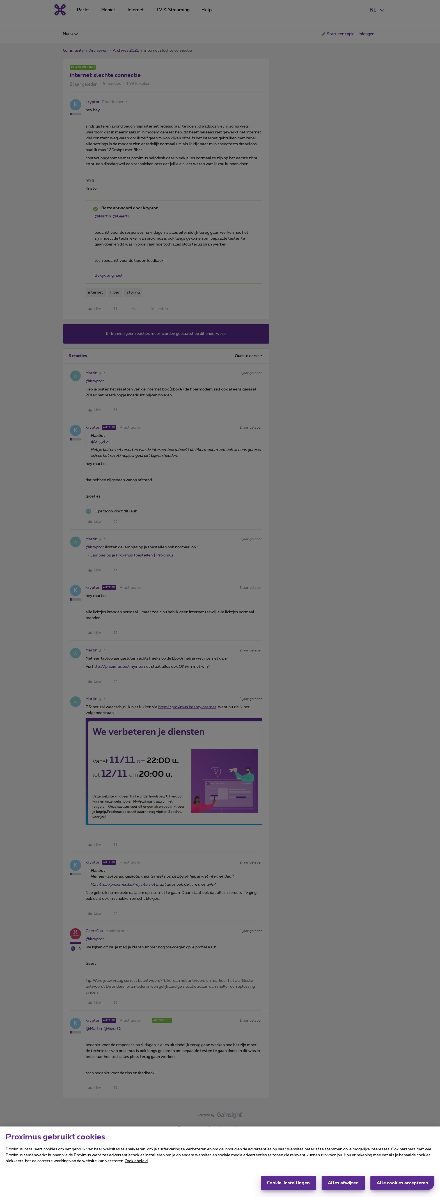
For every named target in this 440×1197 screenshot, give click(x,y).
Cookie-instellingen (288, 1183)
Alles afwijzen (343, 1183)
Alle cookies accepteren (402, 1183)
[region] (220, 1161)
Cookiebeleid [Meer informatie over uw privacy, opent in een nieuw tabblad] (136, 1161)
